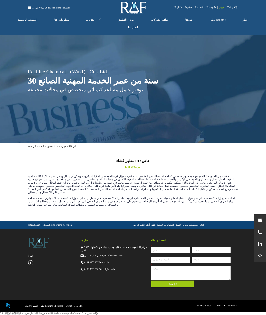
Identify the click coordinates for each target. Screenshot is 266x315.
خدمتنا (189, 19)
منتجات (93, 19)
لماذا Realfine (218, 19)
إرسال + (172, 283)
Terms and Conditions (226, 305)
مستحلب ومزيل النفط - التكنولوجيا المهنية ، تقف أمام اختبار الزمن (165, 225)
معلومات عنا (61, 19)
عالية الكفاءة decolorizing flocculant (50, 225)
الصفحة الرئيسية (27, 19)
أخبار (245, 19)
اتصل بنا (133, 27)
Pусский (199, 7)
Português (211, 7)
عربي (221, 7)
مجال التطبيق (126, 19)
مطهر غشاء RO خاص (67, 146)
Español (188, 7)
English (178, 7)
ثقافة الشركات (159, 19)
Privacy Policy (204, 305)
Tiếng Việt (232, 7)
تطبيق (50, 146)
